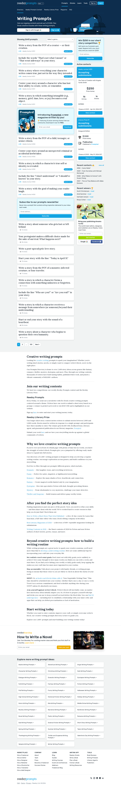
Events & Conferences (59, 763)
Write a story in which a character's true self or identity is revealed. (43, 164)
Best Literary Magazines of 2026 (39, 523)
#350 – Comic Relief (83, 168)
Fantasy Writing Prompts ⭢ (57, 684)
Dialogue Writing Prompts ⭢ (28, 677)
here (35, 412)
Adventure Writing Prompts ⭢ (58, 665)
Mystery (30, 490)
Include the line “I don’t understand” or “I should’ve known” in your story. (44, 177)
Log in (101, 3)
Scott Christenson (83, 191)
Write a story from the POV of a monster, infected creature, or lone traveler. (44, 269)
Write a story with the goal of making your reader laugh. (44, 190)
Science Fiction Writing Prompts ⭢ (59, 723)
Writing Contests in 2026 (36, 529)
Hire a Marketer (22, 763)
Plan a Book (73, 760)
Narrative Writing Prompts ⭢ (57, 710)
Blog (53, 755)
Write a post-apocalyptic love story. (37, 248)
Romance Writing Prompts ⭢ (86, 716)
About (37, 755)
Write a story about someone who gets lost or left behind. (44, 225)
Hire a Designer (22, 760)
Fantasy (30, 482)
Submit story (68, 51)
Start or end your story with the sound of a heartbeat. (40, 321)
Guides (54, 758)
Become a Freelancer (42, 763)
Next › (37, 344)
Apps (40, 3)
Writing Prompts (92, 758)
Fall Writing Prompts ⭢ (26, 684)
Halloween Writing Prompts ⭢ (87, 690)
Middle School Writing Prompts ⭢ (88, 703)
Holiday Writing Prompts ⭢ (86, 697)
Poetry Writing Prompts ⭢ (56, 716)
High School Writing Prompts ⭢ (29, 697)
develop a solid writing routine (53, 551)
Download (67, 127)
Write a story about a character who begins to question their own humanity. (42, 333)
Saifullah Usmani (82, 197)
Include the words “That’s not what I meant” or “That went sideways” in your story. (42, 59)
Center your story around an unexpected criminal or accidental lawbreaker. (45, 152)
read (92, 191)
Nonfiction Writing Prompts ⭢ (87, 710)
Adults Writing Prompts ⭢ (27, 665)
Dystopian (31, 486)
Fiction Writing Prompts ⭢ (86, 684)
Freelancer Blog (57, 768)
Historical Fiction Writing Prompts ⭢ (60, 697)
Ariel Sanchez (81, 194)
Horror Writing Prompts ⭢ (27, 703)
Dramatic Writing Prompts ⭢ (57, 677)
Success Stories (40, 765)
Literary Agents (92, 760)
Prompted (56, 115)
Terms (23, 783)
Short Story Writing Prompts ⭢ (87, 723)
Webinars (55, 765)
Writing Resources (76, 765)
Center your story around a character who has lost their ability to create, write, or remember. (44, 84)
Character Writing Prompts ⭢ (28, 671)
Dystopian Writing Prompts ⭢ (87, 677)
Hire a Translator (22, 768)
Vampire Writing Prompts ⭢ (28, 744)
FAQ (70, 10)
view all (101, 165)
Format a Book (74, 763)
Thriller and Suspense (35, 494)
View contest (90, 113)
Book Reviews (91, 755)
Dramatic (30, 470)
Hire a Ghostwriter (23, 765)
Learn (79, 3)
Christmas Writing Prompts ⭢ (57, 671)
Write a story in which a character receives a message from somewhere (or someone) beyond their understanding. (45, 307)
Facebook (96, 241)
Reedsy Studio (74, 755)
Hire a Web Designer (23, 770)
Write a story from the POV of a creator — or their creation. (44, 46)
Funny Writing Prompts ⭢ (56, 690)
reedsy (27, 779)
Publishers (90, 763)
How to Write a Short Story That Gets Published (45, 516)
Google (84, 241)
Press (36, 760)
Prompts (65, 3)
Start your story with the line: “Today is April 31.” (43, 258)
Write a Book (74, 758)
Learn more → (30, 643)
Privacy (28, 783)
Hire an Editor (21, 758)
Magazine (64, 10)
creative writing (42, 360)
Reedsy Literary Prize (51, 10)
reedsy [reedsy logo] (27, 3)
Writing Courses (57, 760)
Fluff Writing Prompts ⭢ (26, 690)
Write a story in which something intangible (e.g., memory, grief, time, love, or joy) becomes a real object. (44, 98)
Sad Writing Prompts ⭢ (26, 723)
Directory (20, 10)
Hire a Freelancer (23, 755)
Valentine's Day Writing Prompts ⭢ (88, 735)
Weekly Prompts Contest (34, 10)
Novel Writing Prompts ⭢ (27, 716)
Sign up (93, 3)
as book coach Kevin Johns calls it (49, 578)
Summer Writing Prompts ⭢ (57, 729)
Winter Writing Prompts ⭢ (56, 744)
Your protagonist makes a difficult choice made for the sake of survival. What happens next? (44, 238)
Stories (72, 3)
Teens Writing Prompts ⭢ (85, 729)
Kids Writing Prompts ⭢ (55, 703)
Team (36, 758)
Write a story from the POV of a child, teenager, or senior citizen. (44, 139)
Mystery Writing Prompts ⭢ (28, 710)
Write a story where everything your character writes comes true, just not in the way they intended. (45, 72)
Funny (29, 474)
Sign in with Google (33, 30)
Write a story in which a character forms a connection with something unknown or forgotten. (45, 281)
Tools (85, 3)
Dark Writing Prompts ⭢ (85, 671)
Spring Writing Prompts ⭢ (27, 729)
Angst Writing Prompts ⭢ (85, 665)
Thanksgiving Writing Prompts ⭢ (29, 735)
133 (31, 344)
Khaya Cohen (81, 200)
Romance (30, 478)
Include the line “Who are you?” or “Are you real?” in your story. (45, 293)
